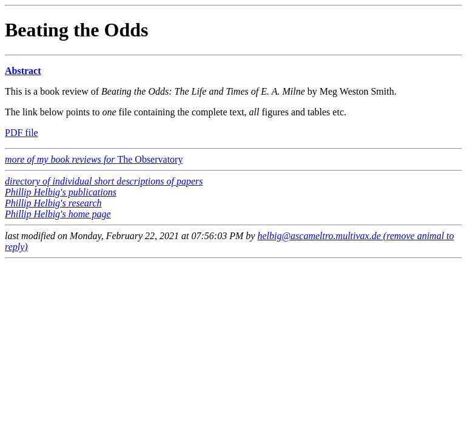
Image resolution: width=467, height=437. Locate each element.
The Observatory (94, 159)
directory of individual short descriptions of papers (104, 181)
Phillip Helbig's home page (58, 214)
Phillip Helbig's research (53, 203)
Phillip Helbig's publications (60, 192)
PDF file (21, 132)
